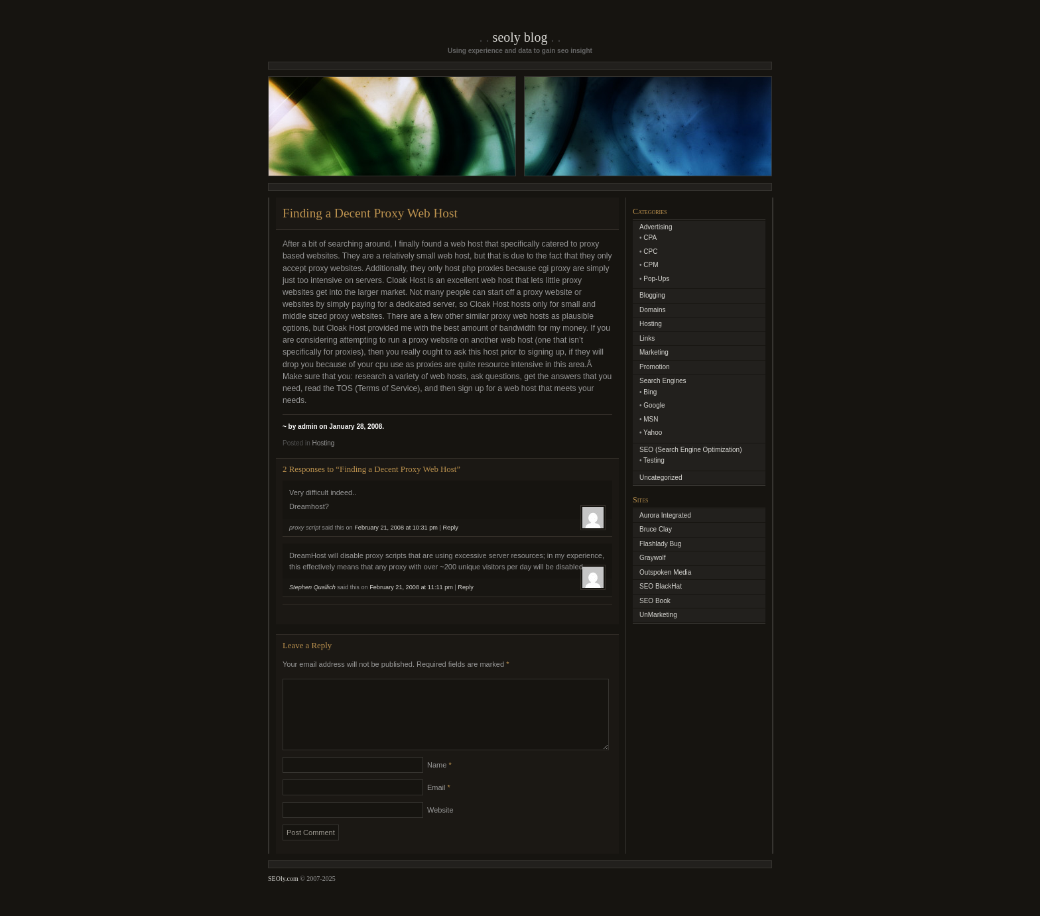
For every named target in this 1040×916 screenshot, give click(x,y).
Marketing (654, 352)
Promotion (654, 367)
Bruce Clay (655, 529)
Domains (652, 310)
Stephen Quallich (312, 587)
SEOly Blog (520, 37)
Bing (650, 392)
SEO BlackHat (660, 586)
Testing (654, 460)
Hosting (323, 443)
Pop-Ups (656, 278)
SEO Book (655, 600)
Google (654, 405)
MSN (650, 419)
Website (440, 826)
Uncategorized (660, 477)
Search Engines (662, 380)
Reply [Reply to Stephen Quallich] (465, 587)
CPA (650, 237)
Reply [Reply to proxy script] (450, 527)
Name (439, 781)
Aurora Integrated (665, 515)
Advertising (655, 227)
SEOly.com (283, 894)
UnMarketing (658, 614)
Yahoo (652, 432)
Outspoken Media (665, 572)
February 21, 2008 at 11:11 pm (411, 587)
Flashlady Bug (660, 543)
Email (438, 803)
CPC (650, 251)
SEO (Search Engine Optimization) (690, 449)
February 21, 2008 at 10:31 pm (396, 527)
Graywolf (652, 557)
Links (647, 338)
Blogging (652, 295)
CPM (650, 264)
